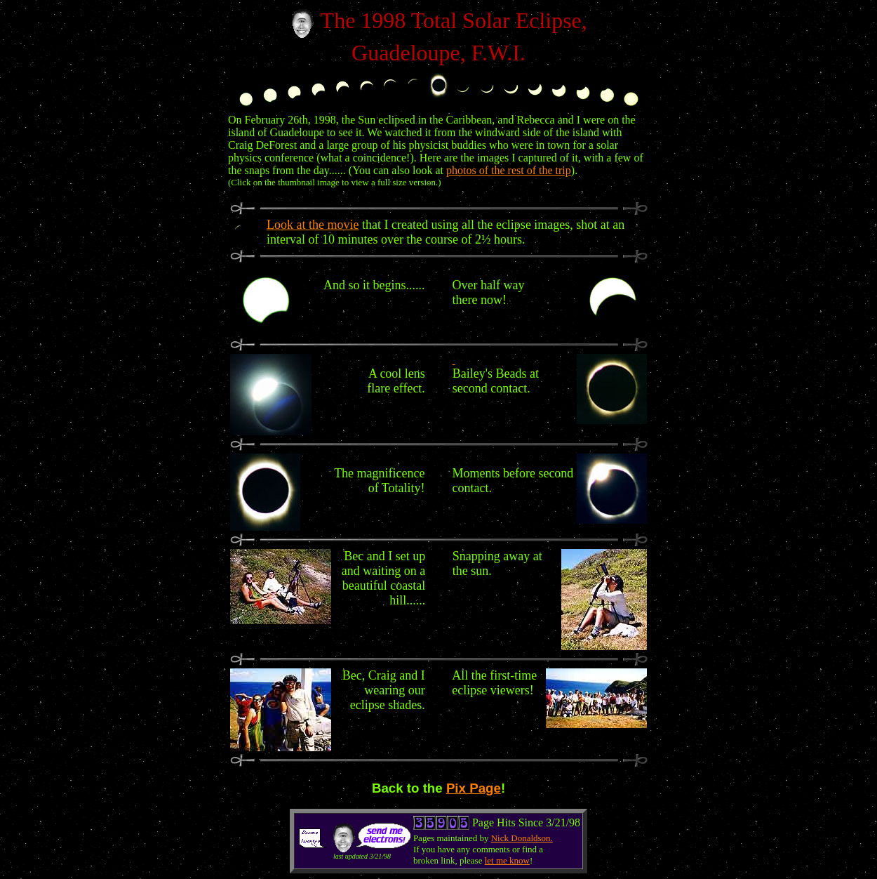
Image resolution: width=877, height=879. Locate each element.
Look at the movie (313, 225)
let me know (507, 860)
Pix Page (473, 788)
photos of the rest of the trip (508, 170)
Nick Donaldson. (522, 838)
